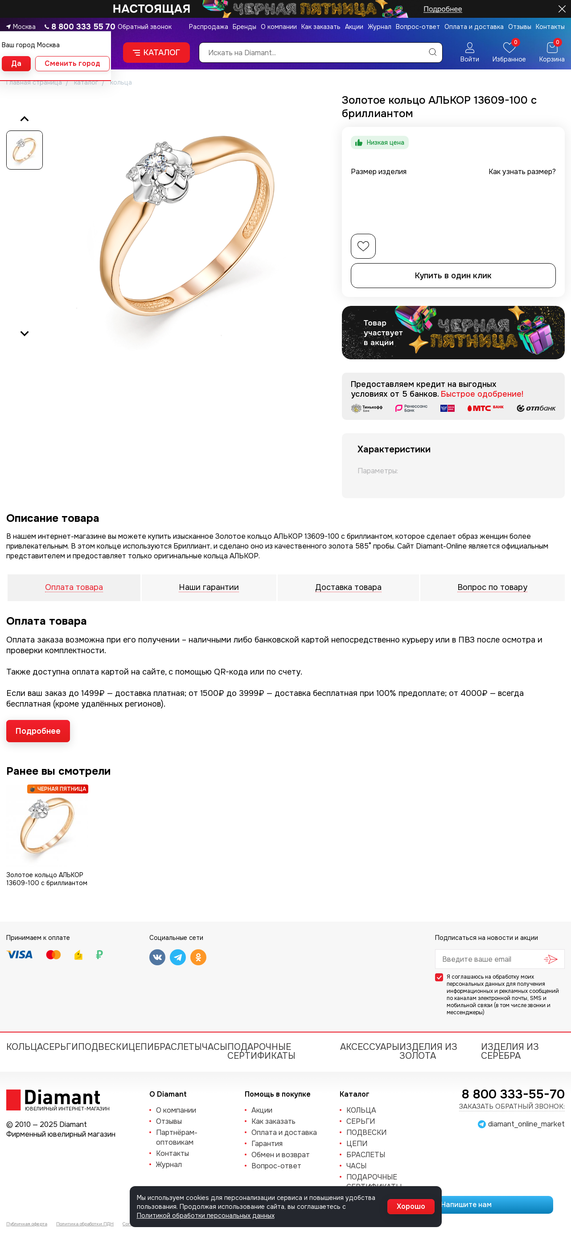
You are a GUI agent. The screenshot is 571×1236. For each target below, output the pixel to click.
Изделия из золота (428, 1051)
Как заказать (321, 27)
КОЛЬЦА (24, 1047)
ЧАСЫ (214, 1047)
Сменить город (72, 63)
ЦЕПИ (141, 1047)
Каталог (156, 52)
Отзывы (519, 27)
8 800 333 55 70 (83, 26)
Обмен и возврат (280, 1154)
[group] (187, 226)
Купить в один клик (453, 276)
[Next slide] (24, 333)
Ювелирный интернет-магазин (62, 1108)
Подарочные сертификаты (261, 1051)
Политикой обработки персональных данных (206, 1216)
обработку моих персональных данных (490, 980)
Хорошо (411, 1206)
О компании (279, 27)
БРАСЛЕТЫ (178, 1047)
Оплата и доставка (474, 27)
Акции (354, 27)
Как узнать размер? (522, 171)
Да (16, 63)
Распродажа (208, 27)
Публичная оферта (26, 1224)
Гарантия (267, 1143)
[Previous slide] (24, 119)
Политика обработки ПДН (85, 1224)
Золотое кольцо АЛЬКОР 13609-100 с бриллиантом (46, 879)
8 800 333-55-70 (513, 1094)
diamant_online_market (526, 1124)
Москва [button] (24, 27)
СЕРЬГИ (60, 1047)
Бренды (244, 27)
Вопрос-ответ (418, 27)
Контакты (550, 27)
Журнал (379, 27)
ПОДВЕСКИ (103, 1047)
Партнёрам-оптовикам (176, 1137)
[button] (24, 150)
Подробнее (38, 731)
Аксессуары (369, 1047)
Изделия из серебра (510, 1051)
